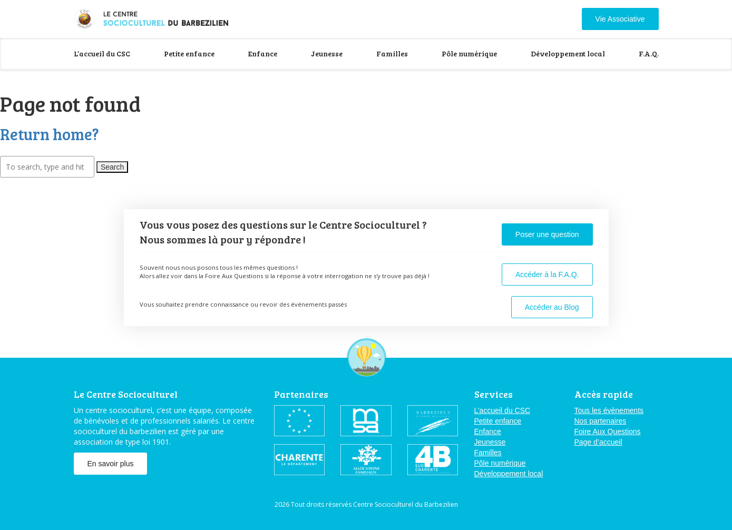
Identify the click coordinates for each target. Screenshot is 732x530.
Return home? (49, 133)
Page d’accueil (598, 442)
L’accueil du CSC (102, 53)
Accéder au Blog (552, 307)
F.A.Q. (649, 53)
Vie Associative (620, 19)
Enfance (262, 53)
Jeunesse (327, 53)
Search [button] (112, 167)
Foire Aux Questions (607, 431)
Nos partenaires (600, 421)
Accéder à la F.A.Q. (547, 274)
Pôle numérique (469, 53)
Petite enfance (189, 53)
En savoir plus (110, 463)
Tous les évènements (609, 410)
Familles (392, 53)
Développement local (568, 53)
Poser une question (547, 234)
